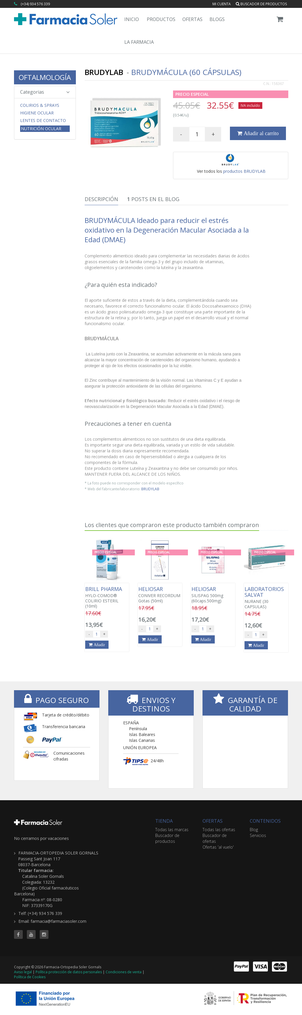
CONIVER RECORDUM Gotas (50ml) (159, 595)
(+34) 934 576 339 (35, 3)
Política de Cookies (30, 976)
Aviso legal (23, 971)
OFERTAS (213, 821)
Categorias (45, 92)
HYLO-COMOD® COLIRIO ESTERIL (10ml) (106, 597)
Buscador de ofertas (215, 838)
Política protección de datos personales (69, 971)
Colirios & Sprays (39, 105)
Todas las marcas (171, 829)
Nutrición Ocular (41, 128)
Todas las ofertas (219, 829)
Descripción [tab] (101, 199)
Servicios (258, 835)
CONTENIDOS (265, 821)
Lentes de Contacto (43, 120)
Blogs (217, 19)
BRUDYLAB (150, 488)
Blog (254, 829)
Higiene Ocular (37, 113)
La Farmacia (139, 42)
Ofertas (192, 19)
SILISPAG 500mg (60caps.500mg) (213, 595)
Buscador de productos (261, 3)
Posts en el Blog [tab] (153, 199)
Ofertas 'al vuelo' (218, 847)
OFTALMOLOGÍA (45, 77)
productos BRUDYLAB (244, 171)
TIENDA (164, 821)
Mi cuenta (221, 3)
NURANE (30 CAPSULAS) (266, 597)
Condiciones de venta (124, 971)
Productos (161, 19)
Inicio (131, 19)
